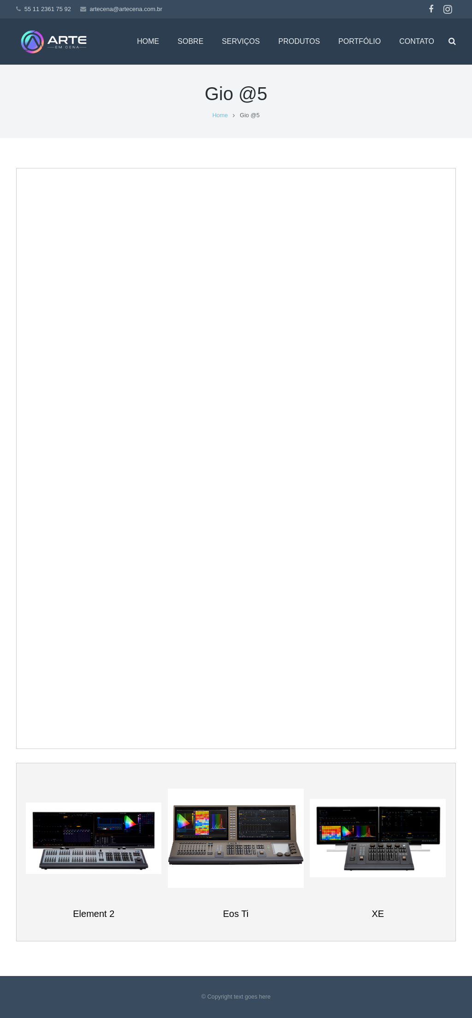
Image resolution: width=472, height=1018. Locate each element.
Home (220, 115)
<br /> (236, 457)
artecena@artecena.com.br (125, 9)
